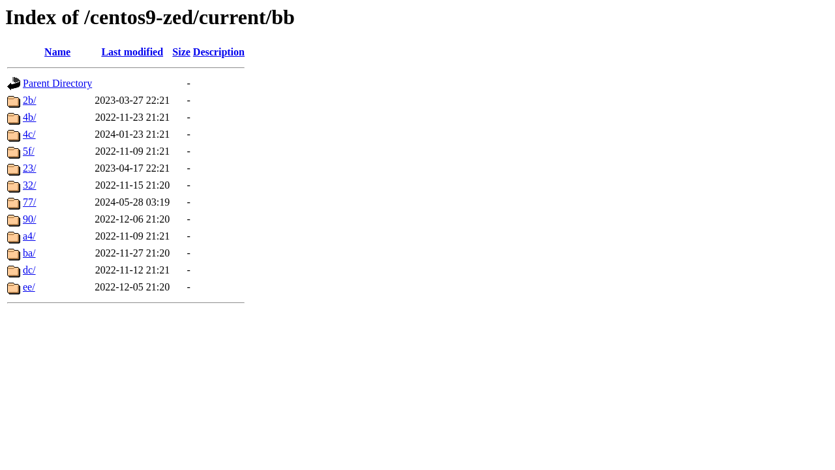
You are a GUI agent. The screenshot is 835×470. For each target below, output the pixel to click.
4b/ (29, 117)
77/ (29, 202)
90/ (29, 219)
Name (57, 51)
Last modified (132, 51)
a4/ (29, 236)
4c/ (29, 134)
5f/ (29, 151)
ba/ (29, 252)
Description (219, 51)
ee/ (29, 286)
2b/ (29, 100)
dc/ (29, 269)
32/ (29, 185)
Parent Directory (57, 83)
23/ (29, 168)
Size (181, 51)
